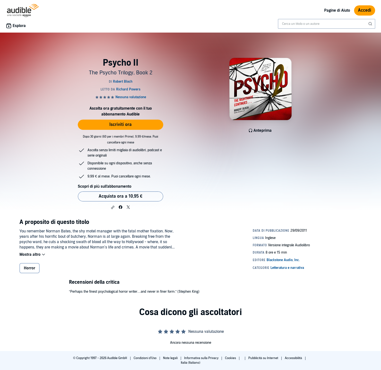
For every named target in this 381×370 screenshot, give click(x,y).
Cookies (231, 358)
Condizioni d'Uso (145, 358)
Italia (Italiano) (190, 363)
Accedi (364, 10)
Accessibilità (294, 358)
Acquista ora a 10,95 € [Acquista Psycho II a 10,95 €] (120, 196)
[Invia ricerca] (370, 24)
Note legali (170, 358)
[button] (113, 207)
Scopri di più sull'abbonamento (104, 186)
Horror (29, 268)
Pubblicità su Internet (263, 358)
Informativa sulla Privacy (201, 358)
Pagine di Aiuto (337, 10)
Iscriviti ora (120, 124)
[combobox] (326, 24)
